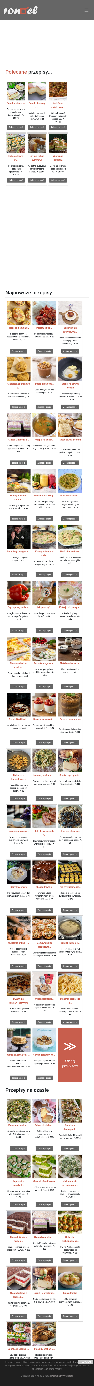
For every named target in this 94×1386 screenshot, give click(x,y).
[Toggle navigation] (86, 10)
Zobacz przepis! (16, 127)
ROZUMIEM (86, 1362)
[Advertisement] (47, 43)
